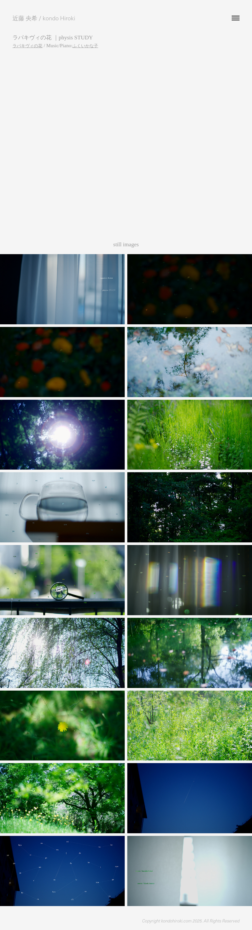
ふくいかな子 (85, 45)
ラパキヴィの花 (27, 45)
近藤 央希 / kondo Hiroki (43, 18)
